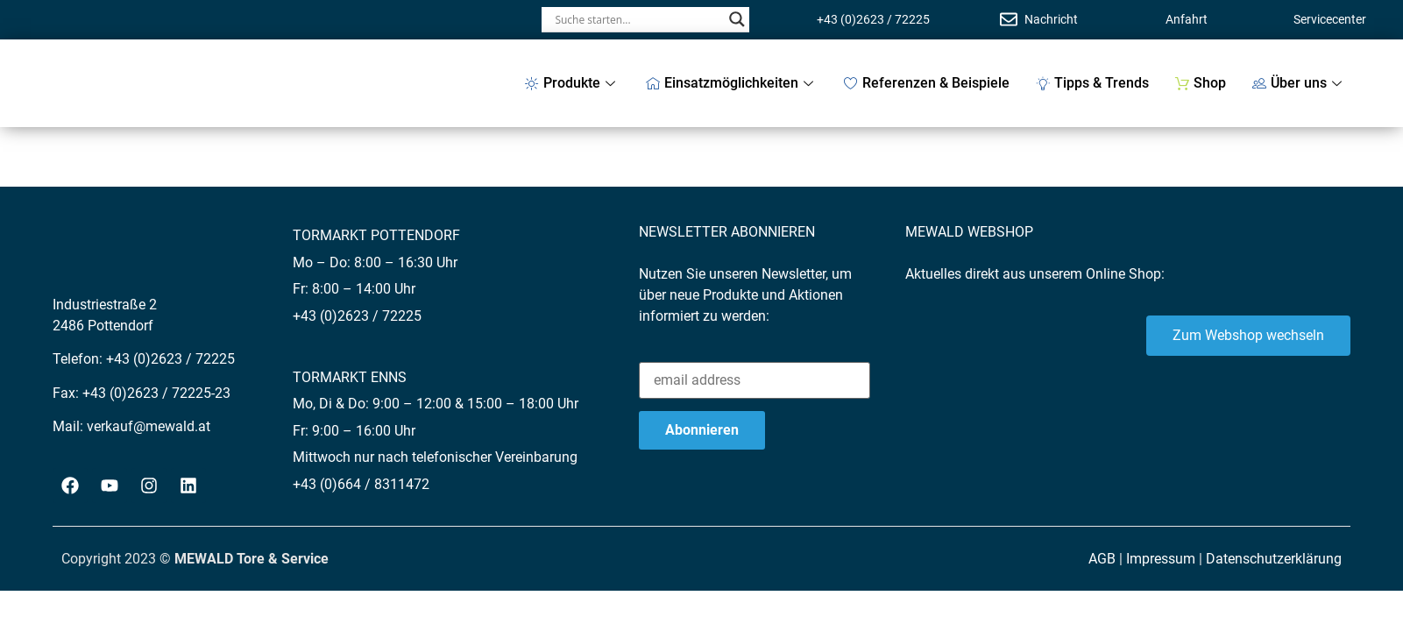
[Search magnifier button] (737, 19)
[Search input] (637, 19)
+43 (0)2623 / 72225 (873, 19)
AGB (1102, 558)
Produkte (572, 82)
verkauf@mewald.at (148, 426)
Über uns (1299, 82)
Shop (1200, 82)
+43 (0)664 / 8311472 (361, 484)
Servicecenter (1329, 19)
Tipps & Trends (1092, 82)
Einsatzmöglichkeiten (732, 82)
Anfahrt (1187, 19)
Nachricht (1051, 19)
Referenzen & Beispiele (927, 82)
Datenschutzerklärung (1274, 558)
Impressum (1160, 558)
